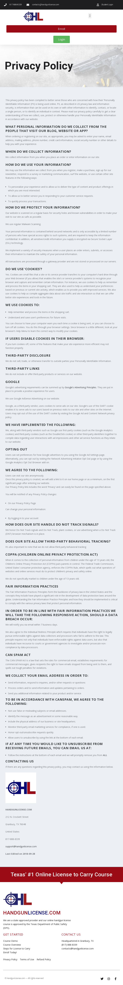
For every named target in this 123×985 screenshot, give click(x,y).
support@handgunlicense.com (21, 846)
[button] (89, 15)
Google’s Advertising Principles (80, 387)
